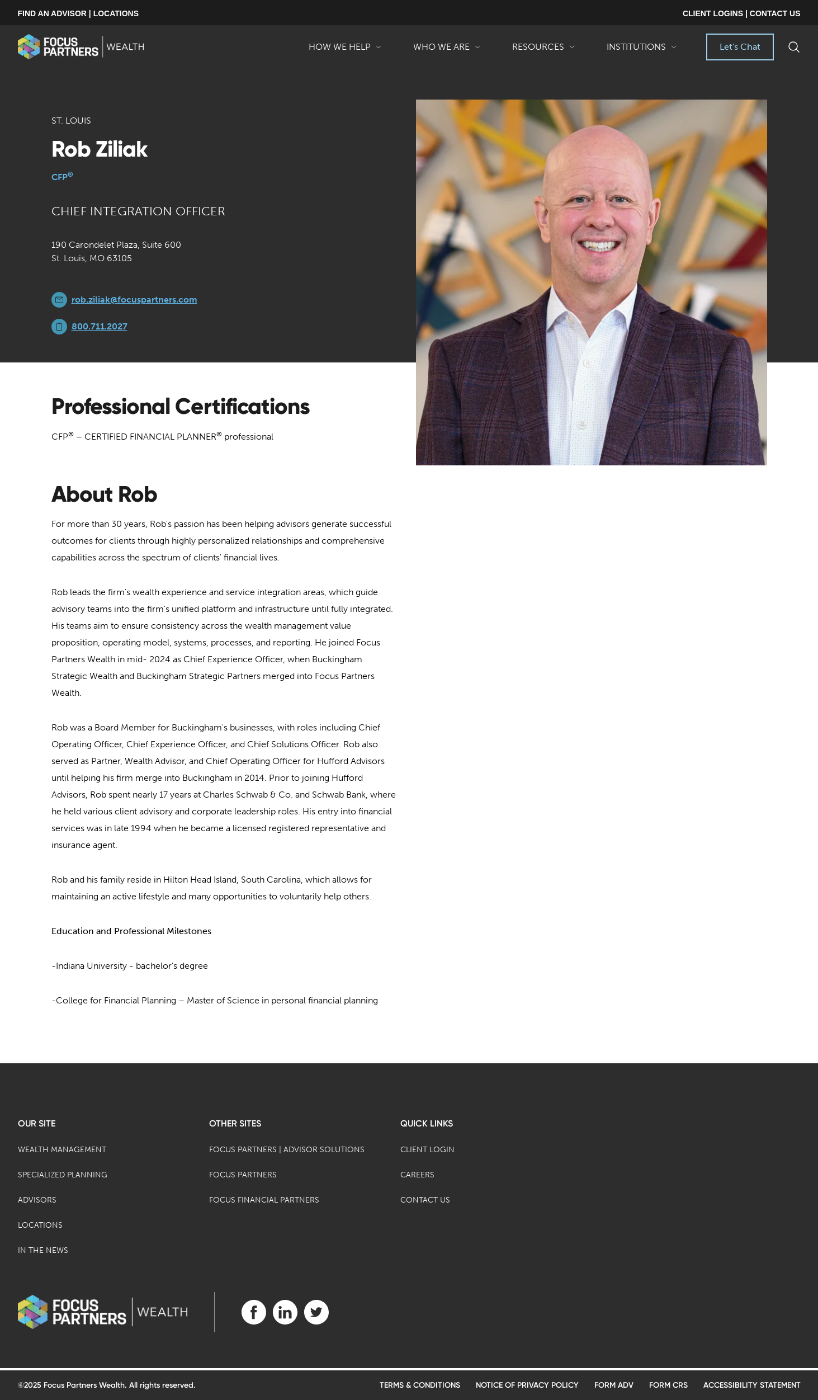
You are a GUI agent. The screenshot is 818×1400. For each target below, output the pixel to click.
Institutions (641, 50)
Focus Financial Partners (264, 1200)
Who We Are (447, 50)
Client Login (427, 1149)
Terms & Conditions (420, 1385)
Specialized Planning (62, 1175)
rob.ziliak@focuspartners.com (134, 299)
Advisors (37, 1200)
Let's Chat (740, 46)
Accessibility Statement (752, 1385)
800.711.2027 (99, 326)
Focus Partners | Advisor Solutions (287, 1149)
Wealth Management (62, 1149)
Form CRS (668, 1385)
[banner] (81, 46)
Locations (40, 1225)
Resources (544, 50)
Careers (417, 1175)
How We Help (345, 50)
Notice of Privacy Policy (527, 1385)
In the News (43, 1250)
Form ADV (613, 1385)
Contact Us (425, 1200)
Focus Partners (243, 1175)
